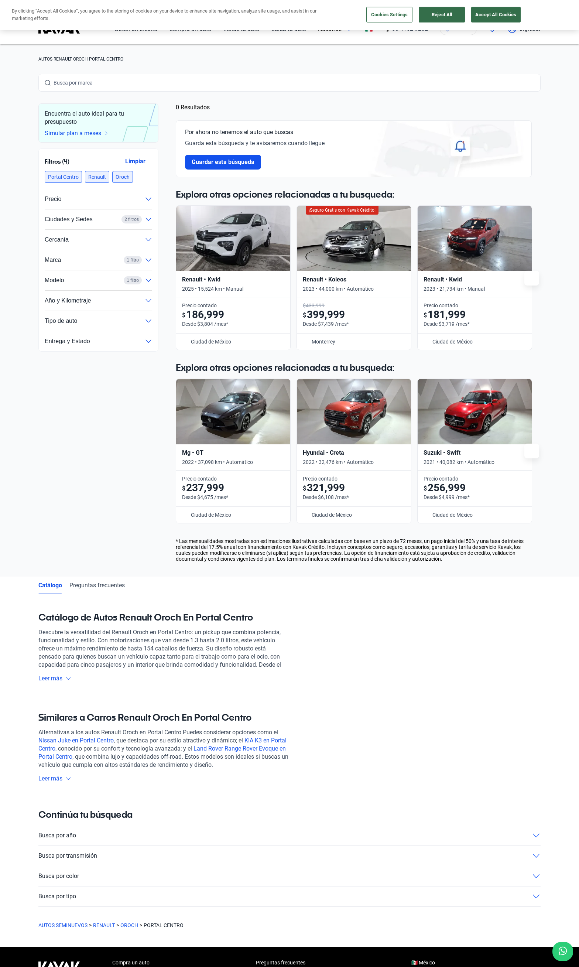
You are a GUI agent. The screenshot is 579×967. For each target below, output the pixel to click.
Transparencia (307, 932)
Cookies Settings (389, 14)
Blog (261, 811)
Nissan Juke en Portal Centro (76, 554)
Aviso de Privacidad (200, 932)
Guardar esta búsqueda (223, 161)
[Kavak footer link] (59, 811)
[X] (97, 875)
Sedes (119, 845)
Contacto (266, 845)
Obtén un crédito (131, 794)
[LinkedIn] (115, 875)
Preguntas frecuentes (97, 399)
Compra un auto (131, 777)
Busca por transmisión (289, 670)
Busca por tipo (289, 711)
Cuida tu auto (127, 828)
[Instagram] (62, 875)
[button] (63, 177)
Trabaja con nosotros (280, 828)
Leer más (54, 492)
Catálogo (50, 399)
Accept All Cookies (495, 14)
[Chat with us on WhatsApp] (562, 951)
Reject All (442, 14)
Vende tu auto (128, 811)
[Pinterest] (151, 875)
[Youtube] (80, 875)
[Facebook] (44, 875)
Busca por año (289, 650)
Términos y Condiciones (257, 932)
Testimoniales (271, 794)
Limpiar (135, 161)
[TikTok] (133, 875)
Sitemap (341, 932)
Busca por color (289, 690)
